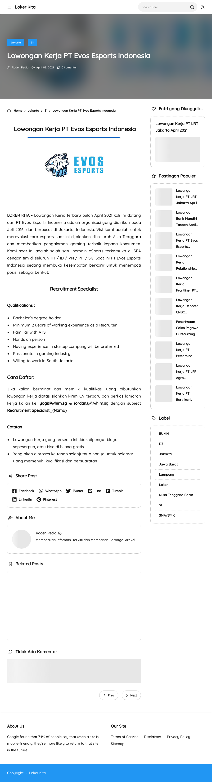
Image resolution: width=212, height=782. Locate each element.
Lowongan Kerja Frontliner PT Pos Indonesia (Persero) (187, 284)
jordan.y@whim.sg (91, 403)
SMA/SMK (167, 515)
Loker (163, 485)
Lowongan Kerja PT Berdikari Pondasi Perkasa (184, 394)
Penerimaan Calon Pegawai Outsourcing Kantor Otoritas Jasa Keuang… (187, 328)
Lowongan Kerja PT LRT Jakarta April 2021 (176, 127)
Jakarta (15, 42)
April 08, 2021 (45, 67)
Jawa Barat (168, 464)
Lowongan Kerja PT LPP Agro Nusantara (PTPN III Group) (186, 372)
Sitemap (117, 743)
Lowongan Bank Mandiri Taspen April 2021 (186, 219)
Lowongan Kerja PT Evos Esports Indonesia (187, 241)
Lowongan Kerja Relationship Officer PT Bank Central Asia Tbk (186, 263)
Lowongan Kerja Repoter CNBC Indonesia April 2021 (187, 306)
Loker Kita (25, 7)
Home (15, 110)
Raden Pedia (19, 67)
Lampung (166, 474)
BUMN (164, 434)
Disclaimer (152, 736)
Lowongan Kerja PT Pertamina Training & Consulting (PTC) (184, 350)
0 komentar (69, 67)
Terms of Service (124, 736)
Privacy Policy (178, 736)
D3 (161, 444)
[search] (192, 7)
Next (131, 695)
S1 (32, 42)
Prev (108, 695)
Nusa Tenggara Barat (176, 495)
